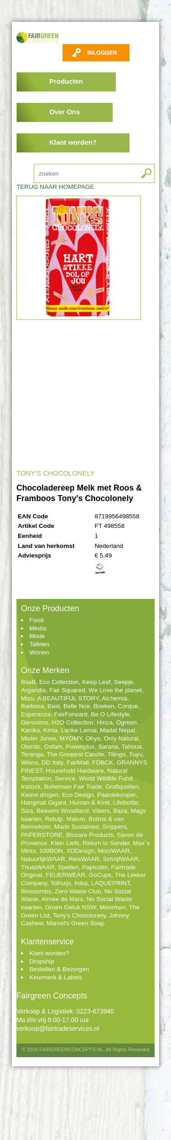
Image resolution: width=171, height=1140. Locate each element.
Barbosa (32, 706)
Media (38, 628)
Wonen (39, 652)
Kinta (50, 730)
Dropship (42, 961)
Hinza (105, 722)
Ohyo (93, 738)
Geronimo (34, 722)
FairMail (77, 762)
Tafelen (40, 644)
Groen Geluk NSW (70, 907)
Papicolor (95, 867)
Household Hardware (75, 770)
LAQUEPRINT (110, 883)
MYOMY (71, 738)
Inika (81, 883)
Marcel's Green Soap (75, 923)
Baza (120, 810)
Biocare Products (90, 834)
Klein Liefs (65, 843)
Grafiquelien (122, 786)
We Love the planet (115, 690)
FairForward (71, 714)
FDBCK (102, 762)
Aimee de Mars (62, 899)
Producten (66, 81)
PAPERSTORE (42, 834)
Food (37, 620)
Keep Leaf (96, 682)
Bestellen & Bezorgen (59, 969)
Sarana (108, 746)
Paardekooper (116, 794)
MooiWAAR (114, 850)
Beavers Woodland (62, 810)
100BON (51, 850)
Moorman (112, 907)
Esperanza (36, 714)
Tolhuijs (60, 883)
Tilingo (117, 754)
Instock (31, 786)
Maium (76, 819)
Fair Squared (67, 690)
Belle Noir (76, 706)
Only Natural (121, 738)
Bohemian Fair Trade (73, 786)
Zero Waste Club (78, 891)
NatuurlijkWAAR (43, 859)
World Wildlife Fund (106, 778)
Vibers (100, 810)
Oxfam (53, 746)
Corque (128, 706)
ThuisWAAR (38, 867)
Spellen (68, 867)
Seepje (123, 682)
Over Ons (64, 112)
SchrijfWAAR (121, 859)
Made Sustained (76, 826)
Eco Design (78, 794)
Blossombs (36, 891)
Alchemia (114, 698)
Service (65, 778)
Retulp (54, 819)
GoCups (100, 874)
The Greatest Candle (75, 754)
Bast (53, 706)
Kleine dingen (39, 794)
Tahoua (131, 746)
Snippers (114, 826)
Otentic (31, 746)
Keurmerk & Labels (56, 977)
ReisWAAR (83, 859)
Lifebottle (125, 802)
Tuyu (136, 754)
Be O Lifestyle (110, 714)
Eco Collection (59, 682)
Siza (27, 810)
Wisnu (29, 762)
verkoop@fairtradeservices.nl (57, 1028)
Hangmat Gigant (43, 802)
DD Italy (52, 762)
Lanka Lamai (79, 730)
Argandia (33, 690)
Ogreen (126, 722)
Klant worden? (73, 142)
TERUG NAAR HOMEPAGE (55, 186)
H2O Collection (72, 722)
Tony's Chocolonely (79, 915)
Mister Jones (38, 738)
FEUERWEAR (65, 874)
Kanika (30, 730)
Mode (37, 636)
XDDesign (80, 850)
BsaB (28, 682)
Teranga (32, 754)
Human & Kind (90, 802)
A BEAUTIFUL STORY (67, 698)
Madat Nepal (117, 730)
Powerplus (80, 746)
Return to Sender (106, 843)
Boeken (103, 706)
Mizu (27, 698)
